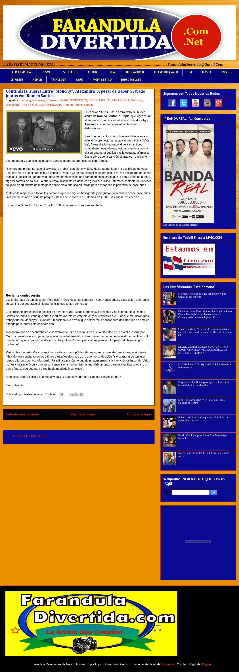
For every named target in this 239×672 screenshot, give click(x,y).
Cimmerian (168, 664)
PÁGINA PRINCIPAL (21, 72)
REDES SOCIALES (131, 79)
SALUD (79, 79)
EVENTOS (226, 72)
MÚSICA (206, 72)
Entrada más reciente (22, 414)
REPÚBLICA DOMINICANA (44, 104)
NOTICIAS (93, 72)
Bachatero (38, 100)
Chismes (52, 100)
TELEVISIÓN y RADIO (166, 72)
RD (22, 104)
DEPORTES (17, 79)
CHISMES (46, 72)
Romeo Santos (73, 104)
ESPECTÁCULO (70, 72)
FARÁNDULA (120, 100)
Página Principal (83, 414)
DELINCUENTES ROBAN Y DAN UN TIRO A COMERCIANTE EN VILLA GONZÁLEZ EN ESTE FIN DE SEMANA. (203, 349)
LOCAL (112, 72)
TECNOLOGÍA (58, 79)
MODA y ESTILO (102, 79)
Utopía (88, 104)
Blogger (206, 664)
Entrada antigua (139, 414)
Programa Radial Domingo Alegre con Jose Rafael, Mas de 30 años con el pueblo (204, 384)
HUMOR (37, 79)
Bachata (25, 100)
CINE (190, 72)
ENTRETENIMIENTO (73, 100)
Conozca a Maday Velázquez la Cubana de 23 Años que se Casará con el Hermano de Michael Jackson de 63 (205, 332)
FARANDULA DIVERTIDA (30, 436)
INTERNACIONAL (134, 72)
